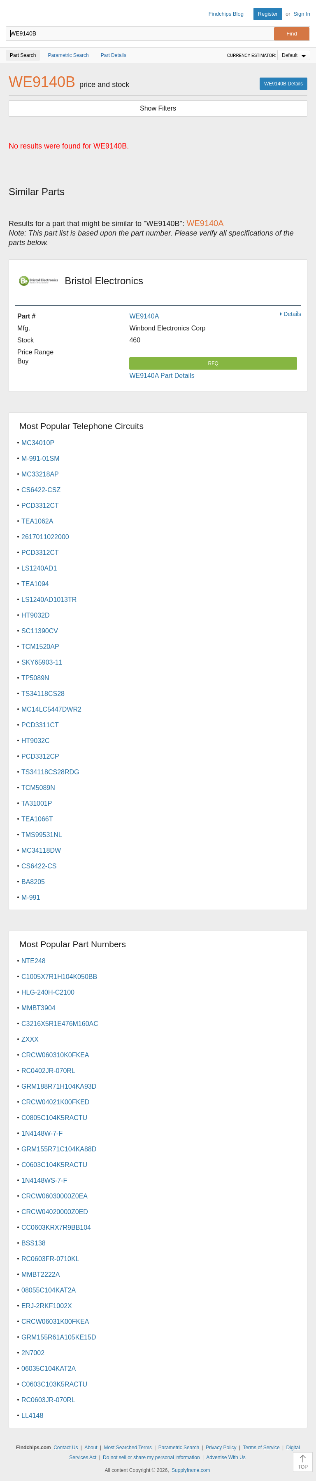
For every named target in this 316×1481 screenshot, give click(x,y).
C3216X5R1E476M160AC (59, 1023)
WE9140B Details (283, 84)
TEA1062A (37, 521)
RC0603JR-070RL (48, 1399)
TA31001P (36, 803)
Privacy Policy (221, 1447)
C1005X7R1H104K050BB (59, 976)
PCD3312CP (40, 756)
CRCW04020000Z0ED (54, 1211)
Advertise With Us (225, 1457)
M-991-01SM (40, 458)
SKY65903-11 (42, 662)
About (90, 1447)
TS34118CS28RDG (50, 772)
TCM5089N (38, 787)
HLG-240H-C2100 (47, 992)
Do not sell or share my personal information (151, 1457)
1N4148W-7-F (42, 1133)
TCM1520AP (40, 646)
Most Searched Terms (128, 1447)
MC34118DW (41, 850)
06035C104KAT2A (48, 1368)
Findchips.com (13, 14)
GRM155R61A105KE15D (58, 1337)
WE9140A (144, 316)
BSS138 (33, 1243)
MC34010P (37, 442)
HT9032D (35, 615)
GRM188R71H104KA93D (58, 1086)
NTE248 (33, 961)
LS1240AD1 (39, 568)
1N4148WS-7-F (44, 1180)
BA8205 (33, 881)
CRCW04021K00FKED (55, 1102)
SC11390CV (39, 630)
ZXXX (30, 1039)
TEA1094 (35, 583)
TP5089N (35, 678)
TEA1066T (37, 819)
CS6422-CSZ (40, 489)
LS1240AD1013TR (49, 599)
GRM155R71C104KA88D (58, 1149)
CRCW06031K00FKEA (55, 1321)
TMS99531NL (41, 834)
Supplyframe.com (191, 1470)
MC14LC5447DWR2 (51, 709)
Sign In (302, 14)
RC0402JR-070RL (48, 1070)
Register (268, 14)
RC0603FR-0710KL (50, 1258)
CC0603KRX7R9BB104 (56, 1227)
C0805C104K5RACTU (54, 1117)
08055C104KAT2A (48, 1290)
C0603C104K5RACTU (54, 1164)
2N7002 (32, 1352)
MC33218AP (40, 474)
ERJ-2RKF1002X (46, 1305)
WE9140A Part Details (161, 375)
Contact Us (65, 1447)
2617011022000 (45, 536)
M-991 (30, 897)
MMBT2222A (40, 1274)
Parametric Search (178, 1447)
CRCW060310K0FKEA (55, 1055)
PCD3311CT (40, 725)
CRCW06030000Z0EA (54, 1196)
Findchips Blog (226, 14)
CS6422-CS (38, 866)
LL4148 (32, 1415)
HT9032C (35, 740)
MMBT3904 (38, 1008)
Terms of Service (261, 1447)
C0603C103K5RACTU (54, 1384)
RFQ (213, 363)
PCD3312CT (40, 505)
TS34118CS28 (43, 693)
